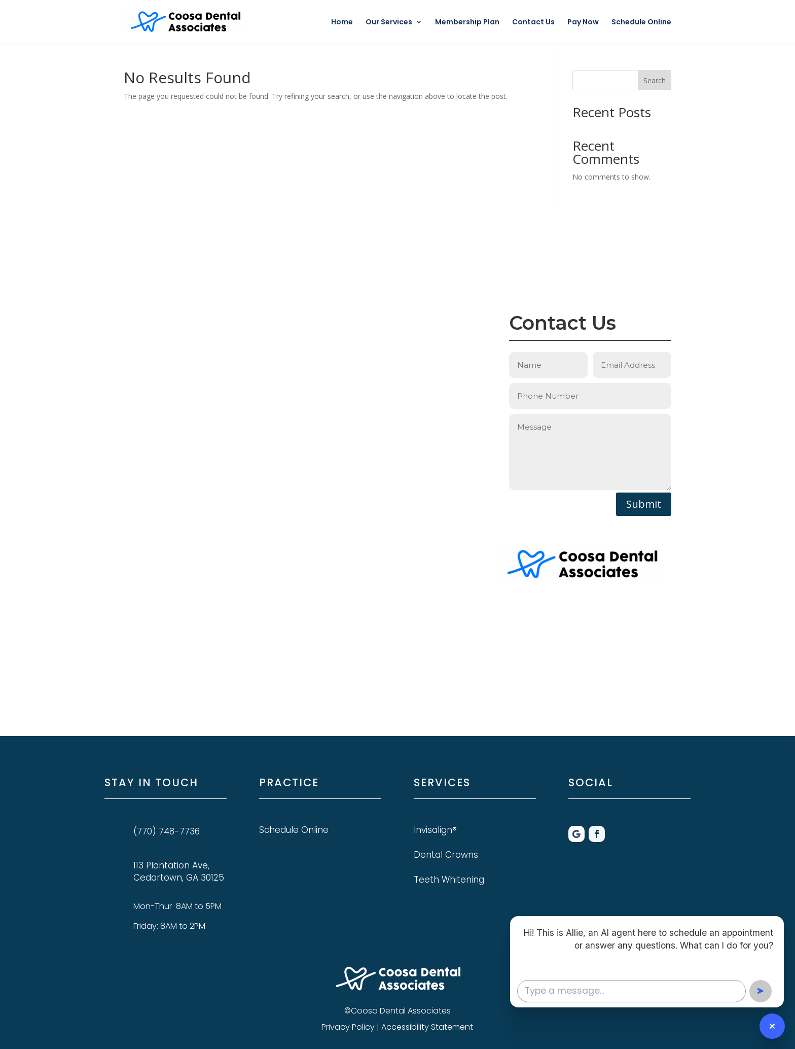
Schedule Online (641, 22)
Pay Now (583, 22)
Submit (643, 504)
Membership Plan (467, 22)
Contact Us (533, 22)
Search (654, 80)
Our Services (389, 22)
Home (342, 22)
